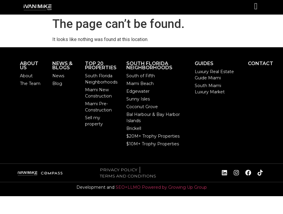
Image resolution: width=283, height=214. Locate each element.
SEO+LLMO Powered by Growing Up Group (161, 187)
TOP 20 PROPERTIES (101, 65)
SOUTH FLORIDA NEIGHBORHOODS (149, 65)
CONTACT (260, 63)
